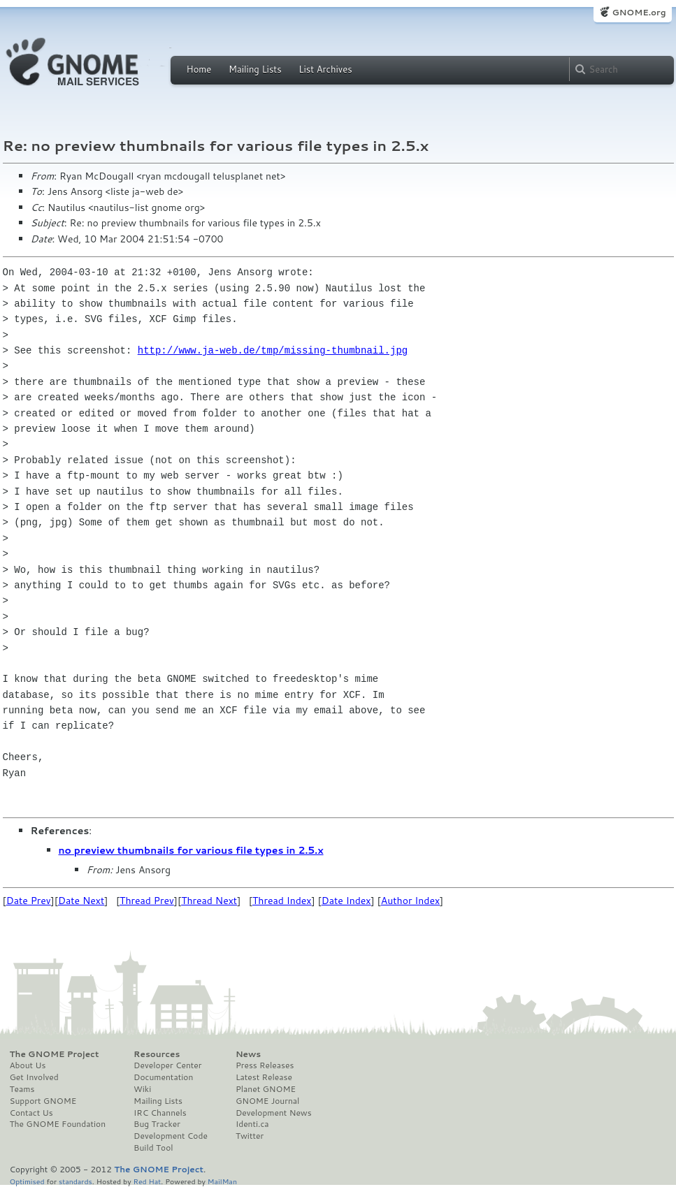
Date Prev (28, 901)
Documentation (163, 1077)
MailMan (222, 1181)
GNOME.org (639, 12)
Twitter (250, 1136)
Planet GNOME (266, 1089)
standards (75, 1181)
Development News (274, 1113)
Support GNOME (43, 1101)
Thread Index (282, 901)
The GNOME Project (54, 1054)
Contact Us (31, 1113)
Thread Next (209, 901)
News (248, 1054)
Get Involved (34, 1077)
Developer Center (167, 1065)
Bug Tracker (157, 1124)
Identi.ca (252, 1124)
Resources (157, 1054)
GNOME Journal (268, 1101)
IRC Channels (160, 1113)
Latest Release (264, 1077)
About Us (28, 1065)
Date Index (346, 901)
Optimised (27, 1181)
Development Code (171, 1136)
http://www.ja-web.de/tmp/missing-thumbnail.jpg (273, 350)
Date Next (81, 901)
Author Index (410, 901)
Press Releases (265, 1065)
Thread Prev (147, 901)
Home (199, 69)
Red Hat (147, 1181)
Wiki (142, 1089)
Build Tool (153, 1147)
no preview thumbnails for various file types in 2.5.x (191, 850)
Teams (22, 1089)
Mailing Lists (255, 69)
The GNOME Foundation (58, 1124)
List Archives (325, 69)
